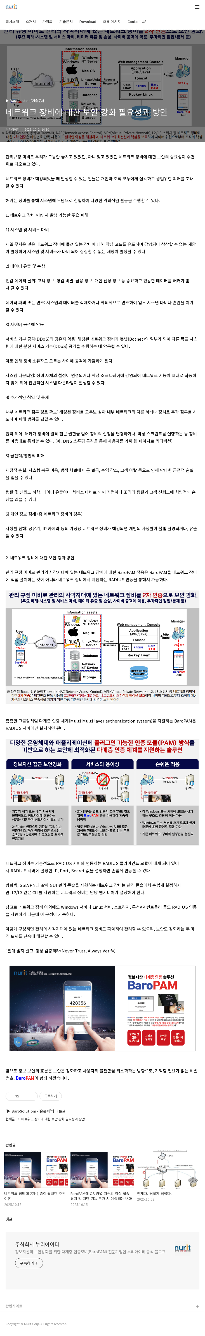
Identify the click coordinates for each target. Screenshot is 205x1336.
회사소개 (12, 21)
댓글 (9, 1219)
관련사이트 (14, 1306)
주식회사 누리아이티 (37, 1244)
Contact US (137, 21)
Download (87, 21)
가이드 (48, 21)
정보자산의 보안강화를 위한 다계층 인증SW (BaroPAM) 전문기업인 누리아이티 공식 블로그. (91, 1251)
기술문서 (66, 21)
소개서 (31, 21)
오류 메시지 (112, 21)
